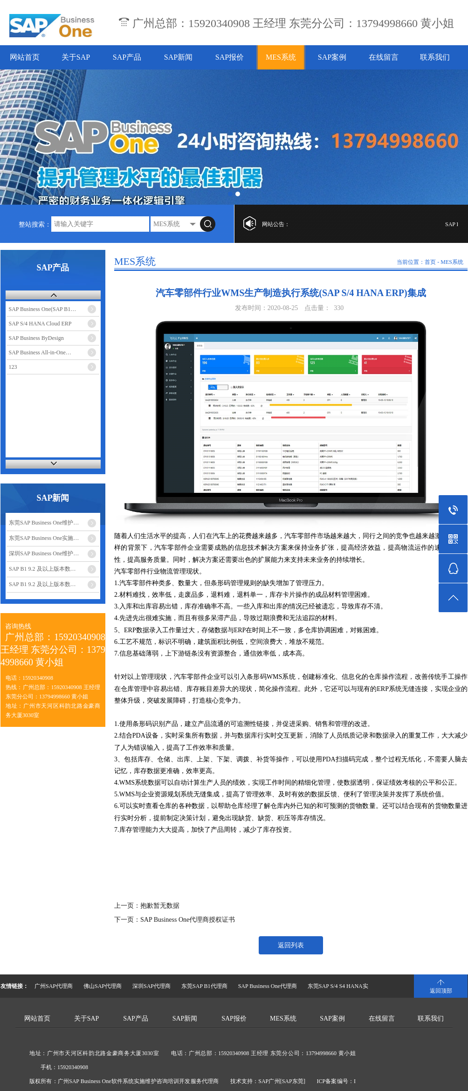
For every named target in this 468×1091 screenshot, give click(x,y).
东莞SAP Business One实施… (44, 538)
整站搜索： (35, 224)
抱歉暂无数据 (159, 905)
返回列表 (291, 945)
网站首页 (25, 57)
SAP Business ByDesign (36, 338)
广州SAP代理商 (53, 986)
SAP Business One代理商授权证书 (187, 919)
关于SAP (76, 57)
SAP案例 (332, 57)
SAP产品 (127, 57)
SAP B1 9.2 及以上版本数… (42, 569)
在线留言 (384, 57)
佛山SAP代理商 (102, 986)
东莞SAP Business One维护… (44, 522)
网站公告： (276, 224)
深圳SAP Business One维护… (44, 553)
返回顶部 (441, 990)
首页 (430, 262)
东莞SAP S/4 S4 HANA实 (338, 986)
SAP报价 (229, 57)
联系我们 (435, 57)
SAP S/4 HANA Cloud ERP (40, 323)
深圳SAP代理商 (151, 986)
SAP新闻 (178, 57)
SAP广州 (269, 1081)
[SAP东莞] (292, 1081)
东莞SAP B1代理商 (204, 986)
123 (13, 367)
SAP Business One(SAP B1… (42, 309)
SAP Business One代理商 (267, 986)
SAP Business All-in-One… (40, 352)
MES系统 (281, 57)
